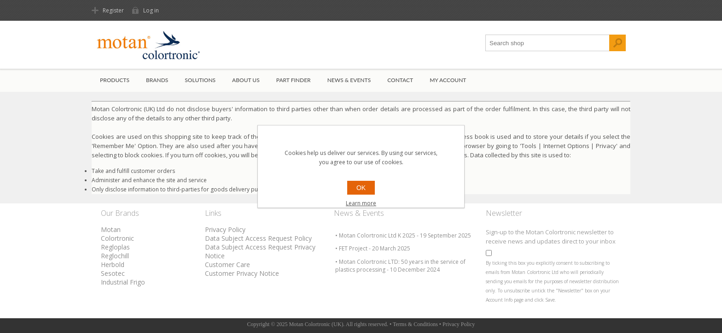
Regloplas (115, 247)
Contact (400, 80)
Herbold (112, 264)
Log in (151, 10)
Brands (157, 80)
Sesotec (113, 273)
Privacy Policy (225, 229)
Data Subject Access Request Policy (258, 238)
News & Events (349, 80)
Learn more (361, 203)
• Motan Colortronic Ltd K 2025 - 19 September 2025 (403, 235)
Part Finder (293, 80)
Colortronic (117, 238)
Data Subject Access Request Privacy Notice (260, 251)
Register (113, 10)
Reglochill (115, 255)
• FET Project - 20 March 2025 (372, 248)
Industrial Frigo (123, 282)
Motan (111, 229)
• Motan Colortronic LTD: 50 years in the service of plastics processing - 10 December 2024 (400, 266)
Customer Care (227, 264)
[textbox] (547, 43)
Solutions (200, 80)
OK (361, 187)
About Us (246, 80)
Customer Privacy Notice (242, 273)
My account (448, 80)
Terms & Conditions (415, 324)
